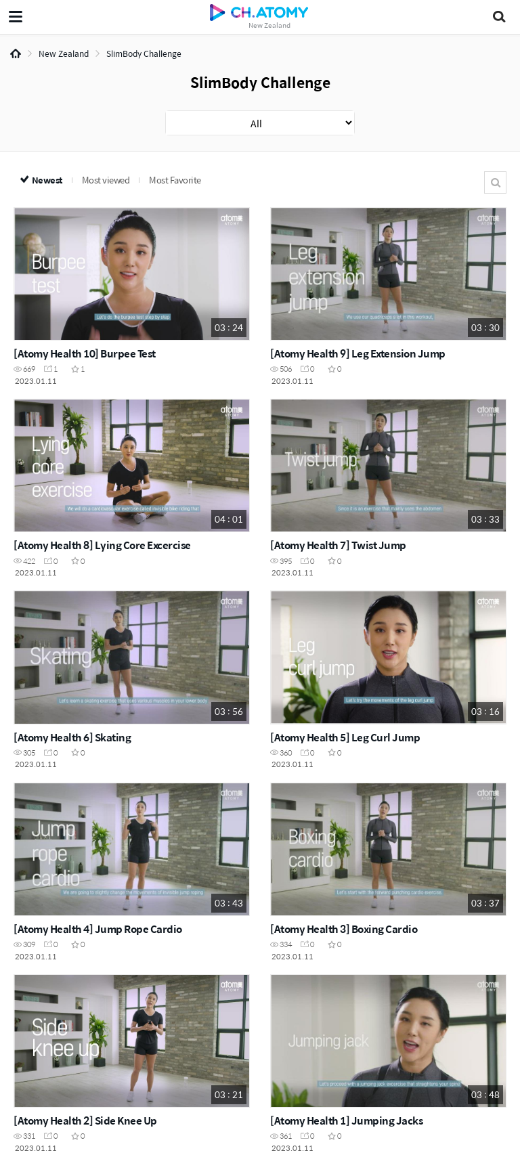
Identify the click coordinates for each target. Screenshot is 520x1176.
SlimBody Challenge (143, 53)
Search (495, 182)
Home (15, 53)
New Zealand (64, 53)
